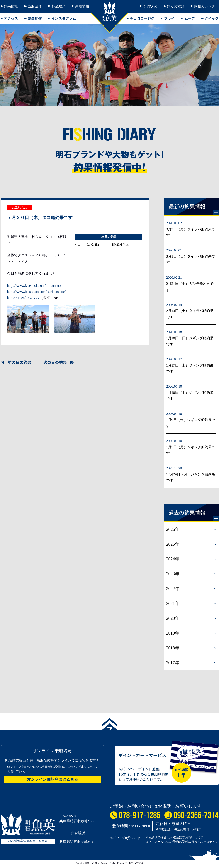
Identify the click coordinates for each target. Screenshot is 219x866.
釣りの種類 (175, 6)
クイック (212, 18)
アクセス (11, 18)
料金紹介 (58, 6)
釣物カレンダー (206, 6)
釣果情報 (11, 6)
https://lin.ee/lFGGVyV (23, 298)
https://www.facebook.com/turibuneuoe (34, 285)
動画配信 (35, 18)
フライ (169, 18)
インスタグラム (63, 18)
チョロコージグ (142, 18)
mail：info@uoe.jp (125, 838)
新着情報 (82, 6)
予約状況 (150, 6)
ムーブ (189, 18)
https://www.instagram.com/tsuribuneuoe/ (36, 292)
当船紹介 (35, 6)
